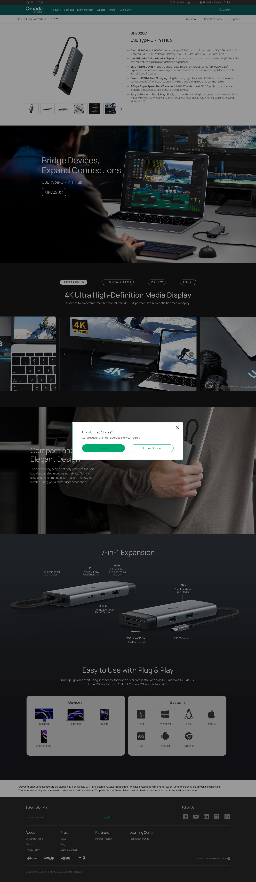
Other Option (152, 448)
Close (177, 427)
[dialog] (128, 441)
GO (103, 448)
